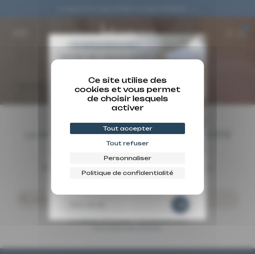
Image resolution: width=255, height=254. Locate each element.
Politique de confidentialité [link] (127, 172)
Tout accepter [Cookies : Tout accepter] (127, 128)
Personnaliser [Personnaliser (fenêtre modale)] (127, 158)
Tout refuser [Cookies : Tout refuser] (127, 143)
